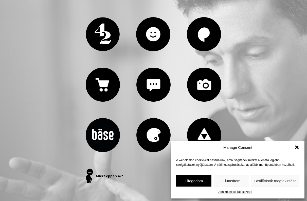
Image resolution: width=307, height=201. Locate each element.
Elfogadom (194, 181)
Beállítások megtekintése (275, 181)
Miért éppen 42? (109, 176)
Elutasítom (231, 181)
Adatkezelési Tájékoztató (235, 192)
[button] (296, 147)
